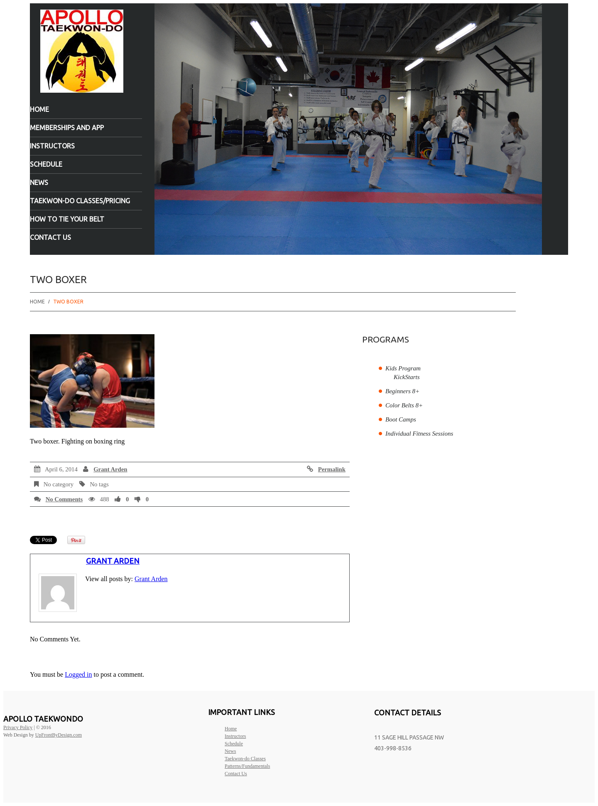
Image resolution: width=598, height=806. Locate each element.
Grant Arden (110, 469)
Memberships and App (67, 127)
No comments (64, 499)
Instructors (52, 146)
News (39, 182)
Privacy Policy (17, 727)
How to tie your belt (67, 219)
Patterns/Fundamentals (247, 766)
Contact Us (50, 237)
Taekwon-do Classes (245, 759)
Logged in (78, 674)
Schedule (46, 164)
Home (39, 109)
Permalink (332, 469)
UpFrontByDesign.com (58, 735)
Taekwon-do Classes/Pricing (80, 200)
